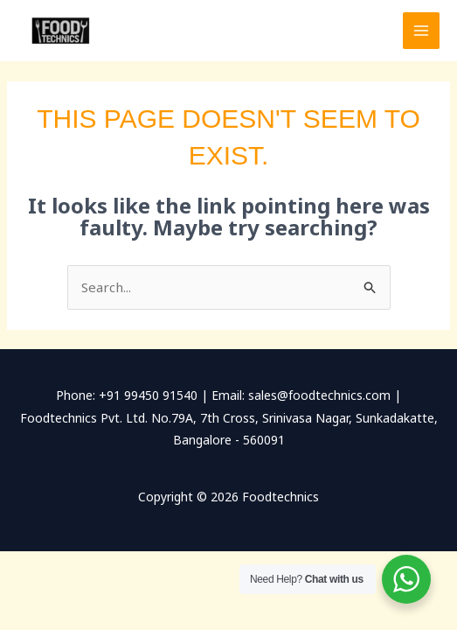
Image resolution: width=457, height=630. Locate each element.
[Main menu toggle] (421, 31)
